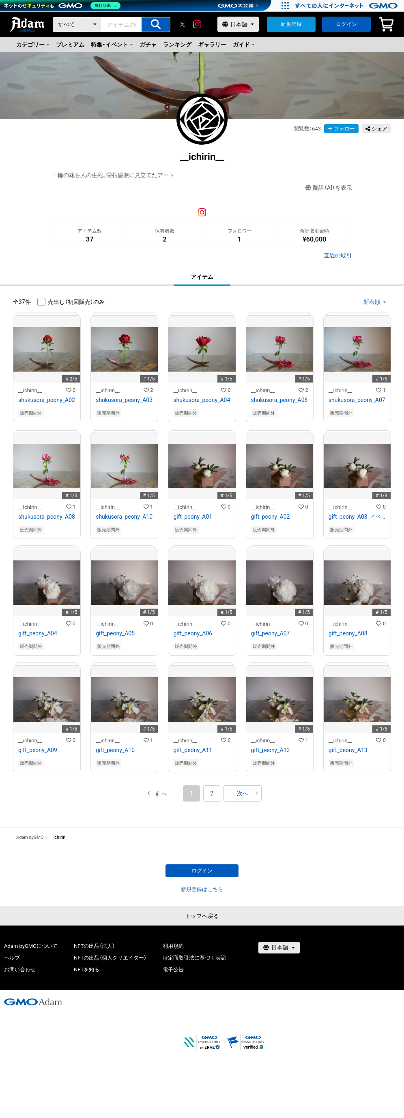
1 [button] (191, 793)
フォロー (341, 129)
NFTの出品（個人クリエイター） (110, 958)
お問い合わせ (20, 969)
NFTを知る (86, 969)
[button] (161, 793)
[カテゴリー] (77, 24)
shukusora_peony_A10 (124, 516)
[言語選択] (238, 24)
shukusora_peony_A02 (46, 400)
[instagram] (197, 24)
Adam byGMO (30, 837)
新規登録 (291, 24)
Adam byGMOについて (31, 946)
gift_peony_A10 (115, 750)
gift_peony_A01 (192, 516)
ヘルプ (12, 958)
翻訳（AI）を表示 (328, 188)
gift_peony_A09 (37, 750)
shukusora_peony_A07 (357, 400)
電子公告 (173, 969)
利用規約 (173, 946)
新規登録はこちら (202, 889)
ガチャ (148, 44)
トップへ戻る (202, 916)
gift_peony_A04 (37, 633)
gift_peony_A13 (348, 750)
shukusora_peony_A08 (46, 516)
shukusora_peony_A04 (201, 400)
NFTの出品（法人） (94, 946)
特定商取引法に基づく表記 (194, 958)
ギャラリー (212, 44)
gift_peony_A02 (270, 516)
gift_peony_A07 (270, 633)
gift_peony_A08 (348, 633)
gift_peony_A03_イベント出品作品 (357, 516)
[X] (182, 24)
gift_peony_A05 (115, 633)
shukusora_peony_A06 (279, 400)
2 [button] (211, 793)
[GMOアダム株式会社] (33, 1001)
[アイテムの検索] (155, 24)
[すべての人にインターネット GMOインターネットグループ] (347, 5)
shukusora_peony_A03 (124, 400)
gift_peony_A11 (192, 750)
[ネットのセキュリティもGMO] (62, 5)
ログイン (346, 24)
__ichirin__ (30, 390)
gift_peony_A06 (192, 633)
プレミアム (70, 44)
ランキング (177, 44)
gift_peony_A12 (270, 750)
